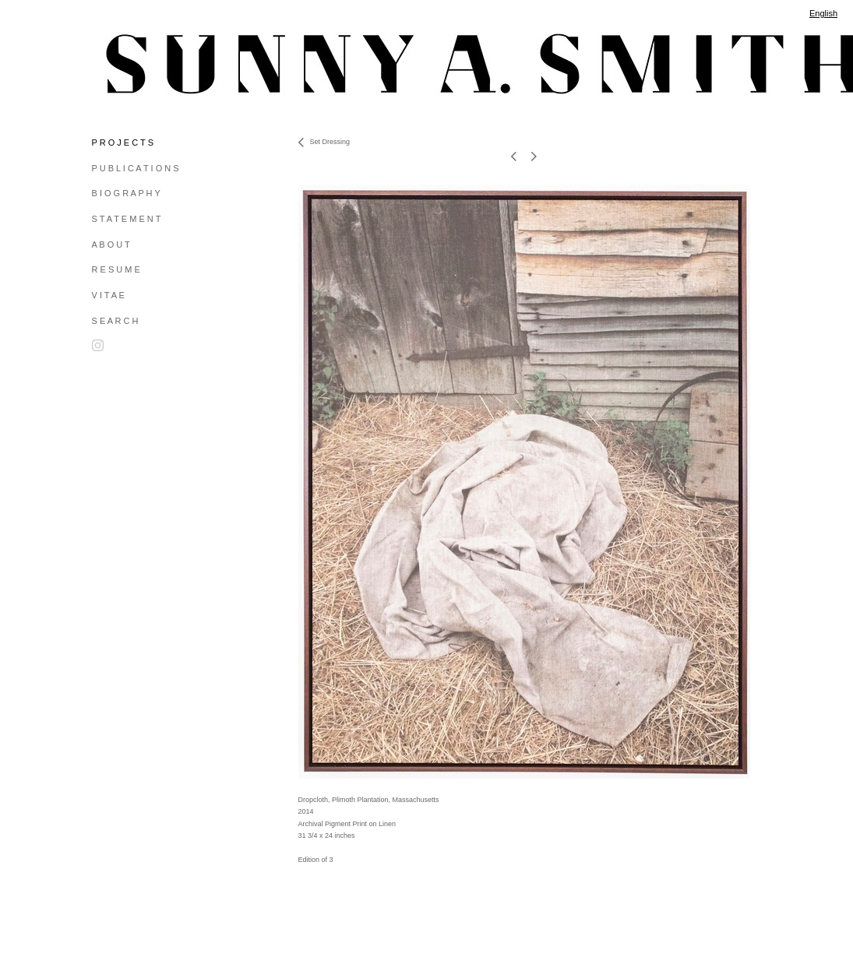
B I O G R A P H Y (126, 193)
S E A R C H (115, 320)
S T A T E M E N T (126, 218)
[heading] (131, 63)
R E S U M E (116, 269)
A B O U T (111, 244)
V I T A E (108, 295)
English (823, 13)
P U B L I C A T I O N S (135, 168)
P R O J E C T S (122, 142)
